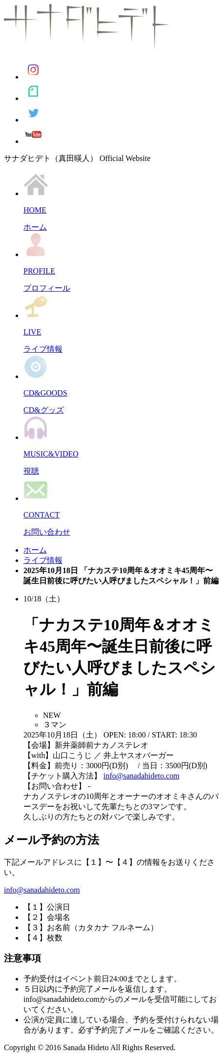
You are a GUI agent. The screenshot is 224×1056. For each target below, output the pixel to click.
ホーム (35, 550)
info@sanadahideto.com (141, 776)
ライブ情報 (42, 560)
